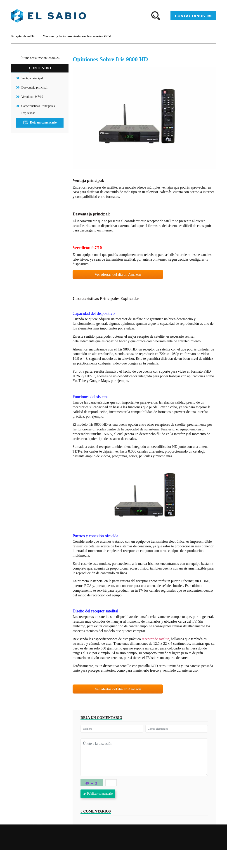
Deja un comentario (40, 122)
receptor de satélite (155, 639)
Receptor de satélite (23, 36)
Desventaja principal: (34, 87)
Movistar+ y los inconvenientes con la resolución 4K (77, 36)
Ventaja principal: (32, 78)
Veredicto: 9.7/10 (32, 96)
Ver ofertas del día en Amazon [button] (118, 274)
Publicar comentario (98, 793)
